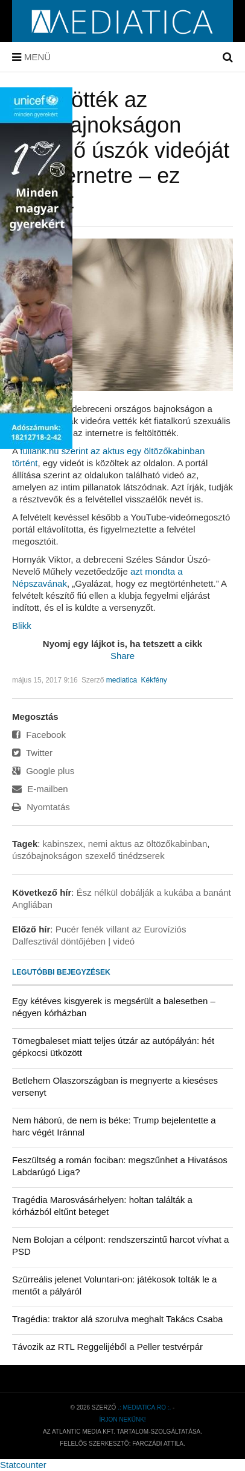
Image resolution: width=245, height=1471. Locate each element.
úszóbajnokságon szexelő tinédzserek (88, 856)
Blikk (21, 625)
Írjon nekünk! (122, 1419)
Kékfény (154, 680)
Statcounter (23, 1465)
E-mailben (40, 789)
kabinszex (63, 844)
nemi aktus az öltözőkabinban (148, 844)
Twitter (32, 753)
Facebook (39, 734)
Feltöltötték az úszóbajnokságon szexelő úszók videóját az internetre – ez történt (120, 150)
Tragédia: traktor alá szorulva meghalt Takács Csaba (117, 1319)
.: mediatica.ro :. (144, 1407)
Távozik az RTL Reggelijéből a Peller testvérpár (107, 1346)
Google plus (43, 771)
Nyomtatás (41, 807)
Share (122, 656)
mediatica (121, 680)
